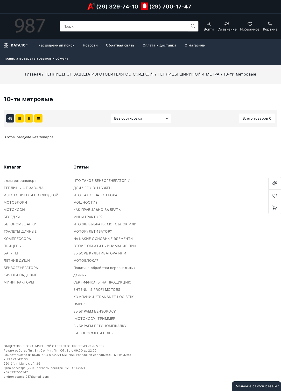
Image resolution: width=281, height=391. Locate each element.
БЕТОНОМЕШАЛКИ (21, 224)
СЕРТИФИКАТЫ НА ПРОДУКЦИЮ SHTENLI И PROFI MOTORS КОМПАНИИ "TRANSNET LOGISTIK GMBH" (103, 293)
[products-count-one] (38, 118)
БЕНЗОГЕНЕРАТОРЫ (22, 268)
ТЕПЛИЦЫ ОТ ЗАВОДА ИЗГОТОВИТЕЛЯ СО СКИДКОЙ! (99, 74)
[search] (193, 26)
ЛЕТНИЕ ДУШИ (17, 260)
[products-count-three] (19, 118)
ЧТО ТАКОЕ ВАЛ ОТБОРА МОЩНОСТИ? (95, 198)
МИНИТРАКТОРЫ (19, 282)
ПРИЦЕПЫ (13, 246)
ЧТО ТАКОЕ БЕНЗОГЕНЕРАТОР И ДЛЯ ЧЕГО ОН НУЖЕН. (102, 184)
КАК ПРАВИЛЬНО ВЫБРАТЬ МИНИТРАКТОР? (97, 213)
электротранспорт (20, 180)
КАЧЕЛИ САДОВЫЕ (21, 275)
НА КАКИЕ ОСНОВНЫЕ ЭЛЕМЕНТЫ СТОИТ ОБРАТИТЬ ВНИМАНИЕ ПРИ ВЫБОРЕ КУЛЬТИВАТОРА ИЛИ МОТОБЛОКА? (104, 249)
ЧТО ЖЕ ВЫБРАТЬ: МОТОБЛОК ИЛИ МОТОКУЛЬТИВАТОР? (105, 227)
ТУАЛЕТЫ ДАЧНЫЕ (21, 231)
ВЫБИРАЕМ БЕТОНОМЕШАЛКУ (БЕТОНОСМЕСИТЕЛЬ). (100, 329)
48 (10, 118)
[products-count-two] (29, 118)
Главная (33, 74)
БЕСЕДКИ (12, 217)
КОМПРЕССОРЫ (18, 239)
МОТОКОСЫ (15, 209)
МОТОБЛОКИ (16, 202)
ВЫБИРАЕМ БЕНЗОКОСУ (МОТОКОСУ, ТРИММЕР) (95, 315)
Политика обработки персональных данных (104, 271)
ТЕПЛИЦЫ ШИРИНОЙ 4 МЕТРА (189, 74)
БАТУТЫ (11, 253)
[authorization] (209, 26)
